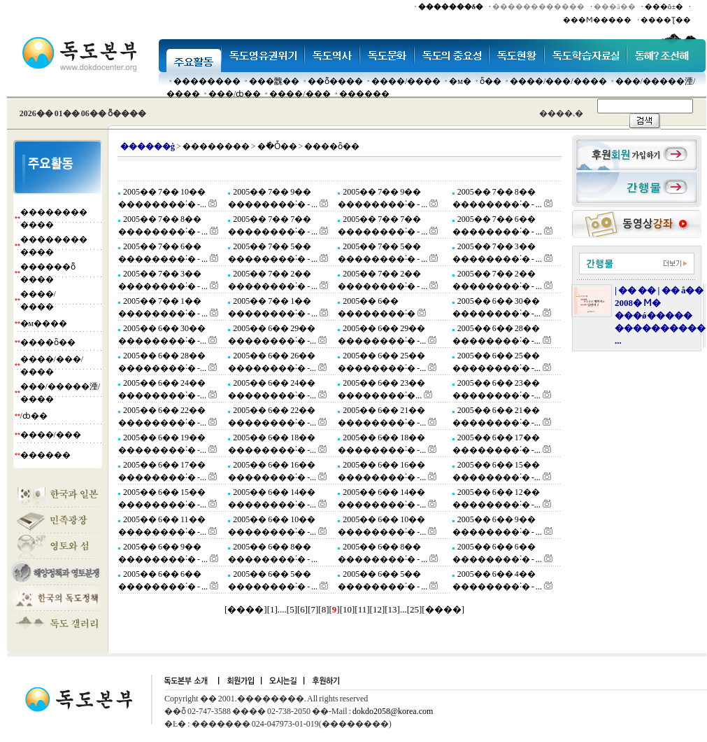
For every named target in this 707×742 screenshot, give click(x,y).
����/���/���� (558, 81)
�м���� (44, 323)
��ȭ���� (335, 81)
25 (414, 609)
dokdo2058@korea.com (392, 711)
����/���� (406, 81)
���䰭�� (274, 81)
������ (364, 94)
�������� (207, 81)
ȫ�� (490, 81)
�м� (460, 81)
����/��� (299, 94)
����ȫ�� (48, 342)
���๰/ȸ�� (234, 94)
